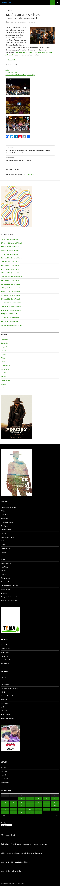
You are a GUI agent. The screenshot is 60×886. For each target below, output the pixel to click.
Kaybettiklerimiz (6, 563)
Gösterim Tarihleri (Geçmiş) (20, 862)
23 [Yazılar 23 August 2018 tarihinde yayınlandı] (30, 809)
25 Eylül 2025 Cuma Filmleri (10, 317)
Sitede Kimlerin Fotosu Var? (9, 585)
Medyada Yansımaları (7, 696)
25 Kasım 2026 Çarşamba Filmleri (11, 325)
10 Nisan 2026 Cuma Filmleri (10, 265)
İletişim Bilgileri (16, 871)
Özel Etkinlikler (10, 11)
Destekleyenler (6, 530)
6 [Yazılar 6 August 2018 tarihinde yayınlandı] (5, 802)
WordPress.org (5, 782)
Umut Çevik (5, 862)
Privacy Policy (4, 883)
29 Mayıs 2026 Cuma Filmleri (10, 299)
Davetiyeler (4, 526)
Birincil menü (57, 2)
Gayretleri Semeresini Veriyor (10, 688)
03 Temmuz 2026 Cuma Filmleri (11, 306)
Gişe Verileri (5, 369)
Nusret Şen (4, 656)
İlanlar (3, 559)
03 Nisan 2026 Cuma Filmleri (10, 262)
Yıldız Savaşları (5, 714)
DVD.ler (3, 350)
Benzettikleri (5, 343)
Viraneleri (4, 711)
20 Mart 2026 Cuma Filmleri (10, 250)
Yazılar (3, 388)
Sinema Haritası (6, 582)
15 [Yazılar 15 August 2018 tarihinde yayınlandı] (22, 805)
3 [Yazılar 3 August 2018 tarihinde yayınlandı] (38, 799)
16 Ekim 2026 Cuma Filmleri (10, 321)
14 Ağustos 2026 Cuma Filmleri (11, 314)
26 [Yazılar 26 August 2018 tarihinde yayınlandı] (55, 809)
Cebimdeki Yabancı (12, 72)
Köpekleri (4, 692)
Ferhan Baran (5, 645)
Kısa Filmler (4, 373)
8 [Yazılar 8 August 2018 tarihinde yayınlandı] (21, 802)
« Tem (3, 816)
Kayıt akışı (4, 775)
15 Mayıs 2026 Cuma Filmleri (10, 291)
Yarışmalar (4, 593)
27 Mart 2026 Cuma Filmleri (10, 254)
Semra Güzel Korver (7, 660)
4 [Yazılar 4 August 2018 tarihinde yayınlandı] (46, 799)
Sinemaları (4, 703)
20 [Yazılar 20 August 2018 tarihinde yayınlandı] (5, 809)
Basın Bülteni (12, 60)
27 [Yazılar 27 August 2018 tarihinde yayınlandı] (5, 812)
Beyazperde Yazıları (7, 522)
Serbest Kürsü (5, 663)
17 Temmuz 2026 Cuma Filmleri (11, 310)
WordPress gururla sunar (17, 883)
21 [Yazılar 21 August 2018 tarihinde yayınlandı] (13, 809)
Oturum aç (4, 771)
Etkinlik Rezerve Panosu (8, 507)
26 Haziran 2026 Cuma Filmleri (11, 303)
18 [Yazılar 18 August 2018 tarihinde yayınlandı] (46, 805)
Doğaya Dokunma (6, 347)
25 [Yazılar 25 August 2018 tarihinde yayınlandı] (46, 809)
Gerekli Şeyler (5, 365)
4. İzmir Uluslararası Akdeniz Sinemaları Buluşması (29, 844)
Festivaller (4, 354)
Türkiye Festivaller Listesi (9, 597)
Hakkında (4, 556)
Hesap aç (4, 767)
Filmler (3, 358)
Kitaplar (3, 376)
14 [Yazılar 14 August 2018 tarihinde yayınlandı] (13, 805)
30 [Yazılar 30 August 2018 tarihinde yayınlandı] (30, 812)
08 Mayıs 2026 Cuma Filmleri (10, 288)
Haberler (4, 552)
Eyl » (57, 816)
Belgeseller (4, 339)
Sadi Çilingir (23, 22)
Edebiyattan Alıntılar (7, 537)
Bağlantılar (4, 515)
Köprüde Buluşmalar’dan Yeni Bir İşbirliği (30, 159)
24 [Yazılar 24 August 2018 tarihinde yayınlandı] (38, 809)
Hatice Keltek (5, 648)
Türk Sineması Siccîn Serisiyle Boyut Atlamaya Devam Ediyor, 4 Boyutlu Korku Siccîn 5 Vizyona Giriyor (30, 150)
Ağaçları (3, 677)
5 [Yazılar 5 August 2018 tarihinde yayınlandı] (54, 799)
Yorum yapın (32, 22)
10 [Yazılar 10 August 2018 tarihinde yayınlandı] (38, 802)
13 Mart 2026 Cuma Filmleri (10, 247)
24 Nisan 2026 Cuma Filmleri (10, 280)
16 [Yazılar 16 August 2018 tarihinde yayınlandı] (30, 805)
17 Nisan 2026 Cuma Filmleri (10, 269)
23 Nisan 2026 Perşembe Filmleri (11, 276)
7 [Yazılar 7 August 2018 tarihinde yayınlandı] (13, 802)
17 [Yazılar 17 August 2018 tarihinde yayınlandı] (38, 805)
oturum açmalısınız (29, 174)
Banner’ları (4, 681)
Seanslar (3, 384)
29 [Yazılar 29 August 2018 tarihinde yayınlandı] (22, 812)
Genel (3, 362)
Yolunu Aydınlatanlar (7, 718)
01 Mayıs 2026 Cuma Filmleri (10, 284)
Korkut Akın (5, 652)
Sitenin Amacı (5, 589)
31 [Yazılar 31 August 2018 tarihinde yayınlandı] (38, 812)
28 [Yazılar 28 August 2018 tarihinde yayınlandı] (13, 812)
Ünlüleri (3, 707)
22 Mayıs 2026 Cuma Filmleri (10, 295)
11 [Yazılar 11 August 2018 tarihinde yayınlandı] (46, 802)
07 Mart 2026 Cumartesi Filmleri (11, 243)
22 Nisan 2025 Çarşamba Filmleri (11, 273)
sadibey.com (6, 2)
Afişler (3, 511)
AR (2, 835)
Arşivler (3, 823)
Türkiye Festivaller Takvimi (9, 600)
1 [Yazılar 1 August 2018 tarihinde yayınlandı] (21, 799)
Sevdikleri (4, 699)
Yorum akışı (4, 779)
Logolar (3, 574)
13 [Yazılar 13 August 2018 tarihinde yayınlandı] (5, 805)
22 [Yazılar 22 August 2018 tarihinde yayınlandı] (22, 809)
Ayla (12, 55)
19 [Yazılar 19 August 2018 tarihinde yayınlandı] (55, 805)
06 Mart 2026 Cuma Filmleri (10, 239)
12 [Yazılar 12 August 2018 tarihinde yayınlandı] (55, 802)
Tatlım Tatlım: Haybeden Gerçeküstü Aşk (20, 75)
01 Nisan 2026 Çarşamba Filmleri (11, 258)
